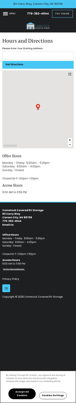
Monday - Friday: (13, 163)
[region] (38, 387)
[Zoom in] (70, 140)
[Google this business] (6, 288)
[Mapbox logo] (10, 145)
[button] (62, 14)
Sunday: (7, 170)
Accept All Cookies (22, 394)
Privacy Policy (10, 279)
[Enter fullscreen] (70, 74)
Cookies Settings (53, 395)
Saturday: (8, 166)
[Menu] (9, 13)
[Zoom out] (70, 144)
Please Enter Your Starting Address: (22, 48)
